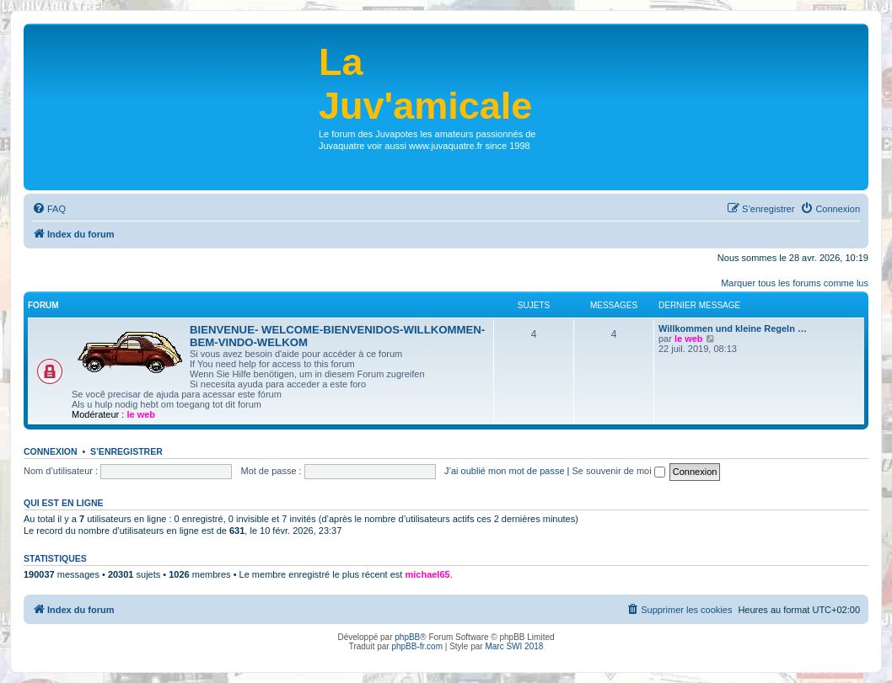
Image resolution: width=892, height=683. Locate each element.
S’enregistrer (126, 451)
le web (140, 414)
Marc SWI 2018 (514, 646)
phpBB (407, 637)
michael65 (427, 574)
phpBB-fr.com (417, 646)
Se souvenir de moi (618, 471)
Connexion (51, 451)
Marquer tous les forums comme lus (794, 283)
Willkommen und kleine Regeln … (732, 328)
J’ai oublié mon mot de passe (504, 471)
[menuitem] (49, 209)
